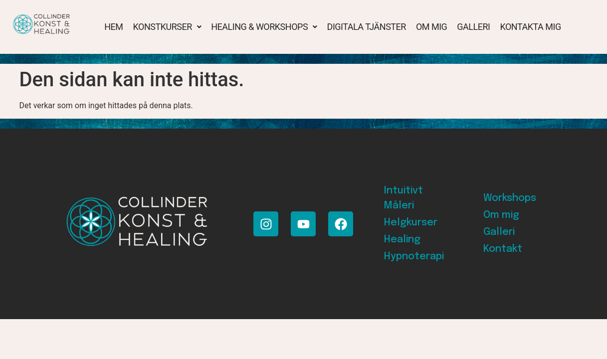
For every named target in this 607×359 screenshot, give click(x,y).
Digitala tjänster (366, 26)
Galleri (473, 26)
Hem (113, 26)
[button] (167, 26)
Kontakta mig (530, 26)
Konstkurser (167, 26)
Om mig (431, 26)
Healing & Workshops (264, 26)
